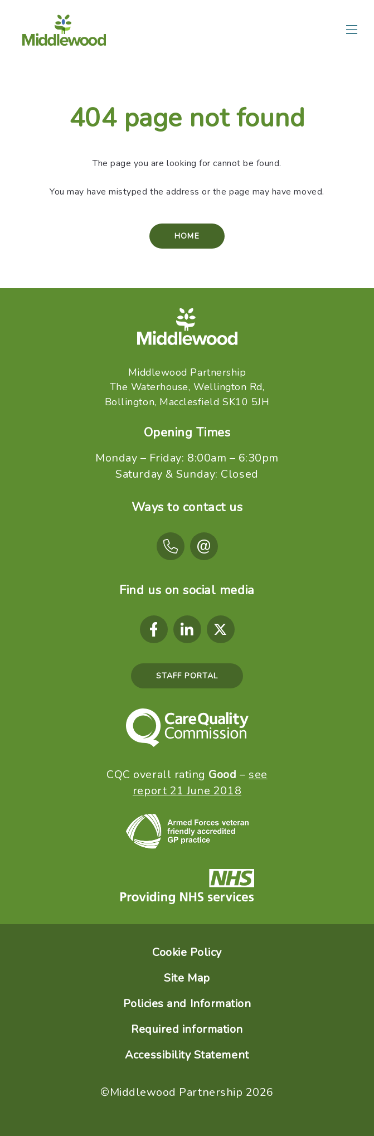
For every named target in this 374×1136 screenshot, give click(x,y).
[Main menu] (351, 29)
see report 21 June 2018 (200, 782)
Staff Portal (187, 676)
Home (186, 236)
